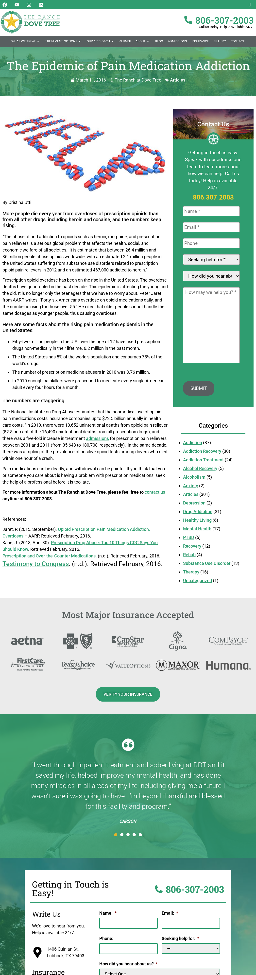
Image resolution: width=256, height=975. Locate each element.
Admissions (177, 41)
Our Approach (101, 41)
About (143, 41)
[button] (115, 837)
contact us (155, 492)
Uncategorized (197, 582)
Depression (194, 505)
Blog (159, 41)
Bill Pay (219, 41)
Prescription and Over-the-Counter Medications (49, 555)
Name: (108, 915)
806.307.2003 (213, 197)
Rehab (189, 556)
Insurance (200, 41)
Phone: (106, 939)
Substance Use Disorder (206, 565)
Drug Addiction (197, 513)
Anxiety (190, 487)
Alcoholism (194, 479)
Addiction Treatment (203, 462)
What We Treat (25, 41)
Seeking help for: (180, 939)
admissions (97, 438)
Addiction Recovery (202, 453)
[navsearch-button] (250, 4)
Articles (177, 80)
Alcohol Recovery (200, 470)
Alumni (125, 41)
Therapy (191, 574)
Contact (238, 41)
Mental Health (197, 531)
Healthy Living (197, 522)
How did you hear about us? (128, 964)
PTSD (188, 539)
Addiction (192, 444)
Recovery (192, 548)
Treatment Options (63, 41)
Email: (170, 915)
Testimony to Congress (35, 564)
